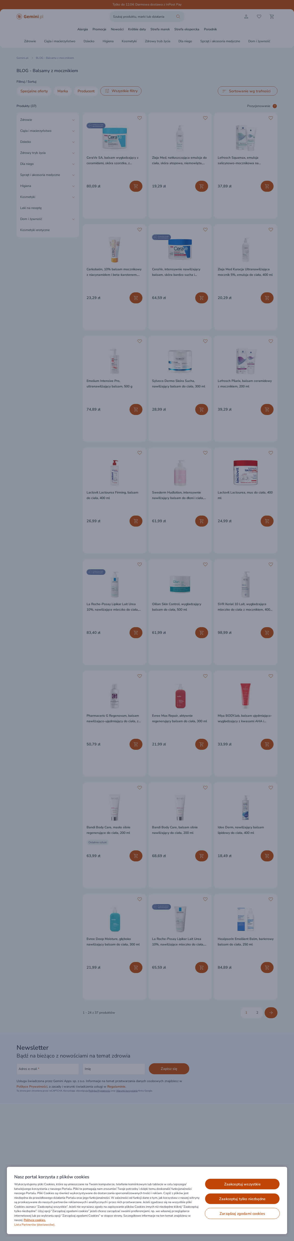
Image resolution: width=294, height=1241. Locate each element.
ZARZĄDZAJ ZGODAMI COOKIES (242, 1213)
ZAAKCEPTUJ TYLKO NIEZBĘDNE (242, 1199)
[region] (147, 1200)
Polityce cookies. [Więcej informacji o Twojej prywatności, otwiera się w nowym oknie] (35, 1220)
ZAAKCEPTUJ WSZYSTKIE (242, 1184)
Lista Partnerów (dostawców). (34, 1225)
